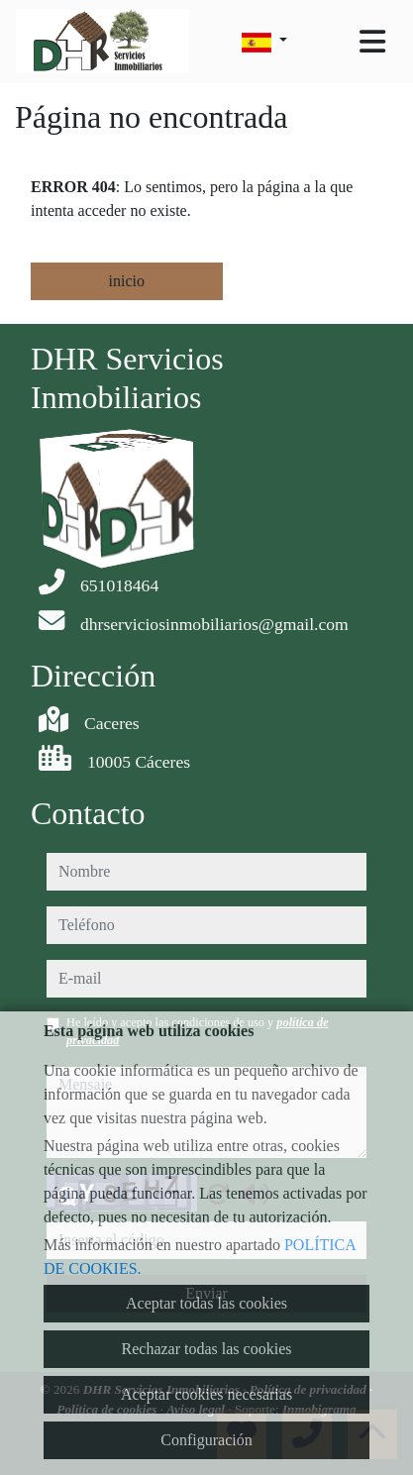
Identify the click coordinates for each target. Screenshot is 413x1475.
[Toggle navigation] (372, 41)
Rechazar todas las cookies (207, 1348)
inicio (127, 280)
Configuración (206, 1439)
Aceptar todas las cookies (206, 1303)
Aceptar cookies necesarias (206, 1394)
